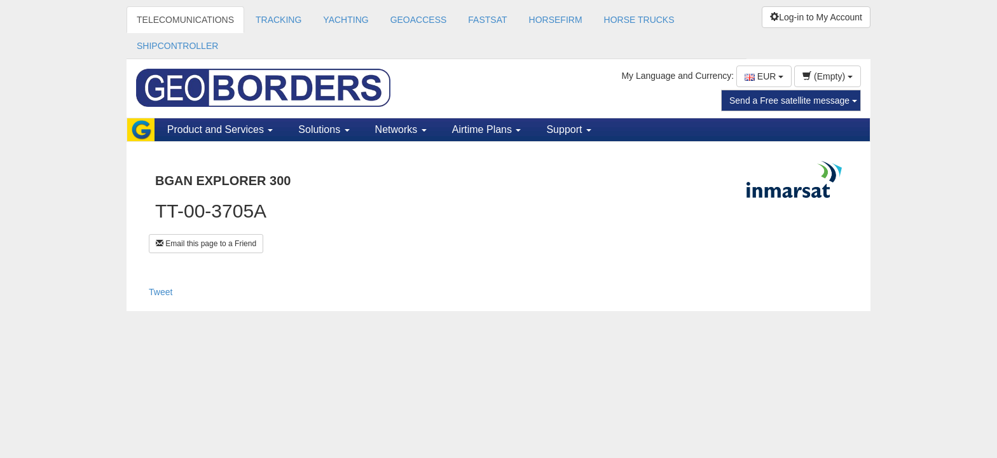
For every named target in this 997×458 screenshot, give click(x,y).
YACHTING (345, 20)
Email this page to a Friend (206, 243)
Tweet (160, 292)
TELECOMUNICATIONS (185, 20)
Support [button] (568, 129)
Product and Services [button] (220, 129)
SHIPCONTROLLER (177, 46)
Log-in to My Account (816, 17)
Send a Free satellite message (793, 100)
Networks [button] (401, 129)
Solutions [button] (323, 129)
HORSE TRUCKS (639, 20)
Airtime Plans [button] (486, 129)
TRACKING (278, 20)
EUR (764, 76)
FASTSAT (487, 20)
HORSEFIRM (555, 20)
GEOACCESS (418, 20)
